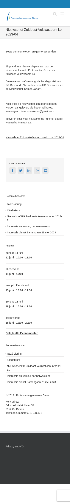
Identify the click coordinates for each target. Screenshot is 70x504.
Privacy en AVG (15, 446)
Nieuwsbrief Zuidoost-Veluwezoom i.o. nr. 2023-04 (35, 137)
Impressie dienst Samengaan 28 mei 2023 (31, 232)
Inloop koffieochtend (17, 285)
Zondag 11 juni (14, 252)
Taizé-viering (14, 204)
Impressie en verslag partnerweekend (28, 226)
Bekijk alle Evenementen (22, 333)
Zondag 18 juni (14, 301)
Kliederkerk (13, 210)
